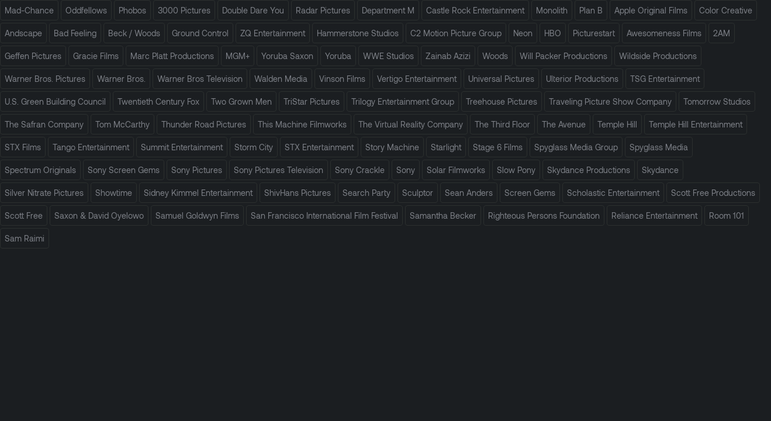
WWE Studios (388, 56)
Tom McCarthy (122, 124)
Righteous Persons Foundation (544, 215)
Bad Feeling (75, 33)
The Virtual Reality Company (410, 124)
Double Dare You (253, 10)
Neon (523, 33)
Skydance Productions (588, 170)
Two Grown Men (241, 101)
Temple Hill (617, 124)
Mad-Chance (29, 10)
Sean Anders (469, 193)
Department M (388, 10)
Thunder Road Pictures (203, 124)
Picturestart (594, 33)
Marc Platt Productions (172, 56)
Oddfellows (86, 10)
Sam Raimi (24, 238)
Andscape (23, 33)
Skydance (660, 170)
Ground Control (200, 33)
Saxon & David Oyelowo (99, 215)
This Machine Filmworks (302, 124)
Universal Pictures (501, 79)
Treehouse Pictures (501, 101)
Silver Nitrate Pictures (44, 193)
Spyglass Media (659, 147)
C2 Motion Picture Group (456, 33)
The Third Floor (502, 124)
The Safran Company (44, 124)
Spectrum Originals (40, 170)
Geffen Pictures (33, 56)
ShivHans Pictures (297, 193)
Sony (405, 170)
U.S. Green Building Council (55, 101)
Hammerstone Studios (358, 33)
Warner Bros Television (200, 79)
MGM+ (238, 56)
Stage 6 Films (498, 147)
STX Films (23, 147)
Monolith (552, 10)
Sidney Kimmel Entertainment (198, 193)
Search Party (366, 193)
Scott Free (24, 215)
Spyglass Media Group (576, 147)
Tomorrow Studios (717, 101)
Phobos (132, 10)
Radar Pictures (323, 10)
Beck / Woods (134, 33)
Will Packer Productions (563, 56)
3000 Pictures (184, 10)
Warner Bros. (121, 79)
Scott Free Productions (713, 193)
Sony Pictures (196, 170)
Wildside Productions (658, 56)
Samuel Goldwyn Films (197, 215)
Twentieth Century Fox (158, 101)
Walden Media (280, 79)
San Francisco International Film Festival (324, 215)
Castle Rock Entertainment (475, 10)
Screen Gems (529, 193)
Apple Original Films (650, 10)
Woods (495, 56)
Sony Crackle (360, 170)
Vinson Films (342, 79)
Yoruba (338, 56)
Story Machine (392, 147)
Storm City (253, 147)
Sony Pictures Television (278, 170)
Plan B (591, 10)
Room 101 (726, 215)
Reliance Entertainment (654, 215)
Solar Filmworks (456, 170)
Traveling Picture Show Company (610, 101)
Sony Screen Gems (124, 170)
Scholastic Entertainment (613, 193)
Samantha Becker (443, 215)
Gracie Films (96, 56)
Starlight (446, 147)
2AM (721, 33)
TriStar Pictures (311, 101)
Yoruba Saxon (287, 56)
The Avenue (564, 124)
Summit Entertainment (182, 147)
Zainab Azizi (448, 56)
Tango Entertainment (91, 147)
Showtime (113, 193)
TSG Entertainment (665, 79)
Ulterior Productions (582, 79)
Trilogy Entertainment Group (402, 101)
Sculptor (417, 193)
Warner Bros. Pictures (45, 79)
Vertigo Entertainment (417, 79)
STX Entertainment (319, 147)
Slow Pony (516, 170)
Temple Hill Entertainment (695, 124)
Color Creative (725, 10)
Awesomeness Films (664, 33)
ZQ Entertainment (272, 33)
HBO (552, 33)
